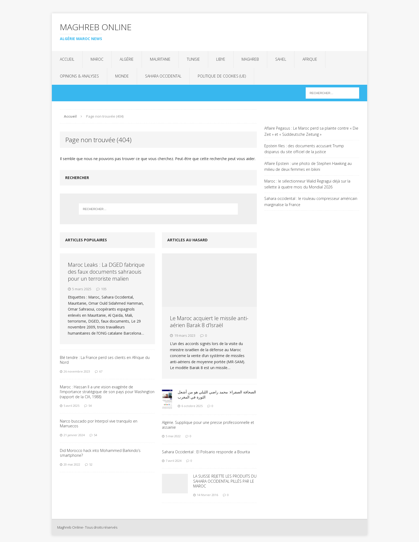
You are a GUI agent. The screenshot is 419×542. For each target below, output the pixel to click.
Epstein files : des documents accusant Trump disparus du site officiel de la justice (304, 148)
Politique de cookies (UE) (222, 76)
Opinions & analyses (79, 76)
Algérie (127, 59)
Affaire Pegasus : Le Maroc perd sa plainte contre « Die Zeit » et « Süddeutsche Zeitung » (311, 131)
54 (90, 406)
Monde (122, 76)
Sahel (280, 59)
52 (90, 464)
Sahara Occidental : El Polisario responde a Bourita (206, 451)
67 (100, 371)
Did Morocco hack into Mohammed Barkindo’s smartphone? (100, 453)
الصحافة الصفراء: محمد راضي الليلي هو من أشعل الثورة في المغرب (217, 394)
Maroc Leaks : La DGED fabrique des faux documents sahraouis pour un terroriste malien (106, 271)
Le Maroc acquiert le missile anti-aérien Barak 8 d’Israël (209, 322)
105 (104, 289)
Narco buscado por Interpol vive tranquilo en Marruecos (98, 423)
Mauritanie (160, 59)
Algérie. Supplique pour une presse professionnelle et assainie (208, 425)
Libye (220, 59)
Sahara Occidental (163, 76)
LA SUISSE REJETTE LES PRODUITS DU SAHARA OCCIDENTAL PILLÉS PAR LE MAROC (225, 481)
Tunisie (193, 59)
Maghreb (250, 59)
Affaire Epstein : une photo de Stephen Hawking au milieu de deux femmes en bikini (308, 166)
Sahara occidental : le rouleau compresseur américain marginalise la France (310, 201)
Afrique (309, 59)
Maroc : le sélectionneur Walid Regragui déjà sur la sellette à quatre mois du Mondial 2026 (307, 184)
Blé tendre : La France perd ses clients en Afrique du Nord (105, 360)
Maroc (97, 59)
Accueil (67, 59)
